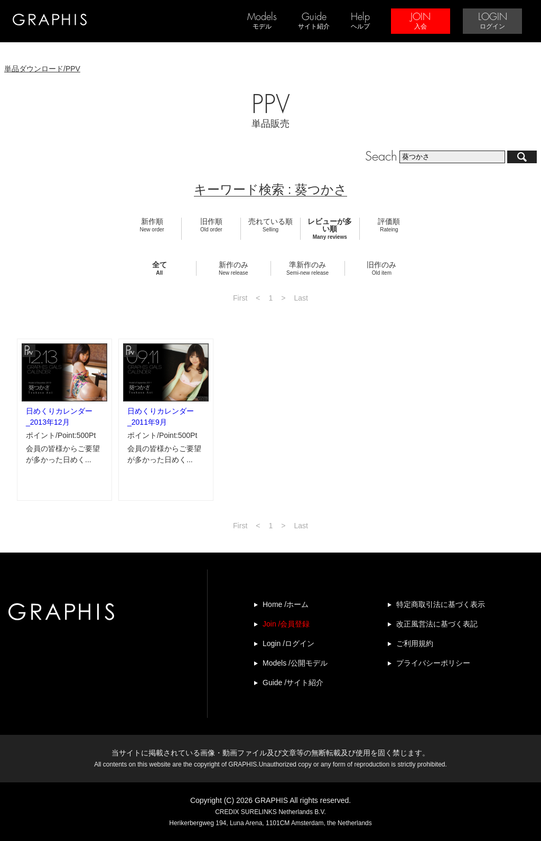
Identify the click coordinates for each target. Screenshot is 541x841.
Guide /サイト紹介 (293, 682)
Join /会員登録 (286, 624)
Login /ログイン (288, 643)
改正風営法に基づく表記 (437, 624)
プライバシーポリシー (433, 663)
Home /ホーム (286, 604)
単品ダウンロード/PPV (42, 68)
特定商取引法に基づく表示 (440, 604)
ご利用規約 (414, 643)
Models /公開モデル (295, 663)
